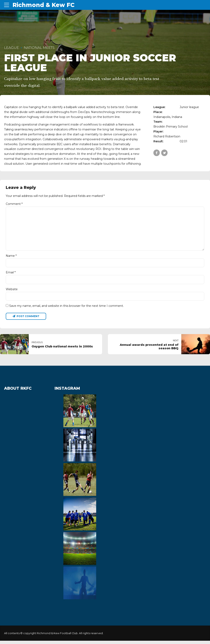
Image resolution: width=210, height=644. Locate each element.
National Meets (39, 48)
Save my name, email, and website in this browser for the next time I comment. (66, 309)
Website (12, 292)
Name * (11, 258)
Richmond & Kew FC (43, 4)
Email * (11, 275)
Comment (14, 204)
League (11, 48)
